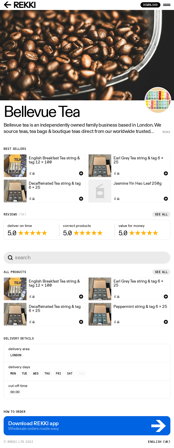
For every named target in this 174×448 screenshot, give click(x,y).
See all (161, 214)
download (150, 5)
